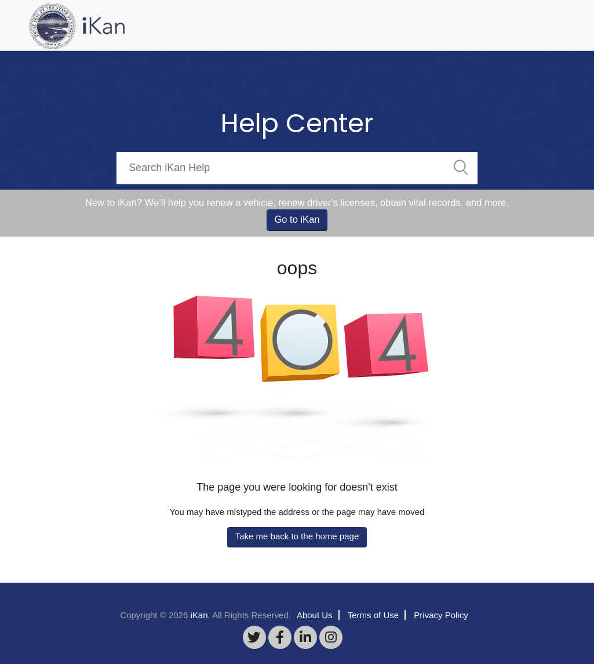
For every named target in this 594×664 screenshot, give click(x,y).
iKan (198, 615)
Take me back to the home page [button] (297, 536)
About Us (315, 615)
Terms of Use (373, 615)
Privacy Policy (441, 615)
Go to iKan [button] (297, 219)
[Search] (297, 168)
